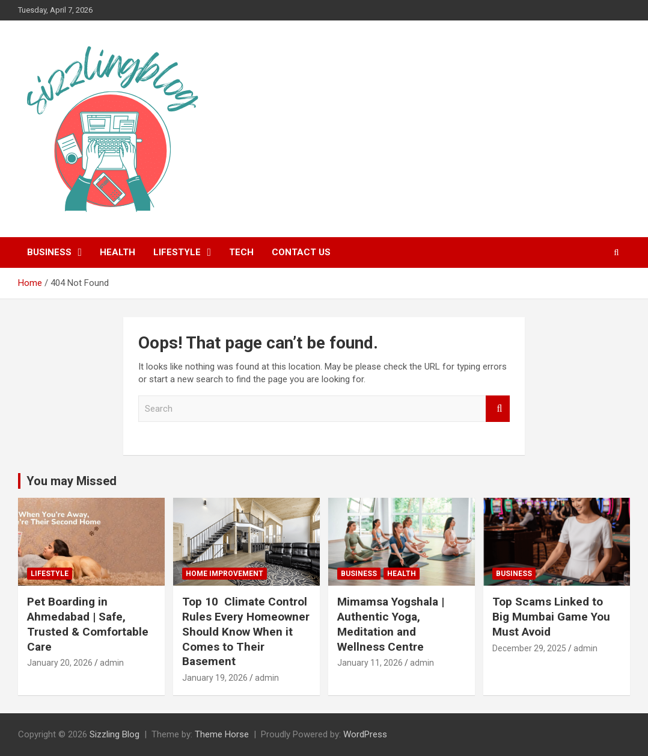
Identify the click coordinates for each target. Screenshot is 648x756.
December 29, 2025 (529, 648)
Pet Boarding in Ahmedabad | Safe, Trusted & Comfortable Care (87, 624)
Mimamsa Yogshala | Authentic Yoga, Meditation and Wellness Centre (390, 624)
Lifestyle (177, 252)
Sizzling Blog (114, 734)
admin (112, 663)
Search (498, 409)
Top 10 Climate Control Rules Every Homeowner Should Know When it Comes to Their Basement (246, 631)
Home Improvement (224, 573)
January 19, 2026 (215, 678)
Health (117, 252)
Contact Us (301, 252)
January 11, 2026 (370, 663)
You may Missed (71, 481)
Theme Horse (222, 734)
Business (49, 252)
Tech (241, 252)
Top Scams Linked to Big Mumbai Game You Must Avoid (551, 616)
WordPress (365, 734)
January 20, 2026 (60, 663)
